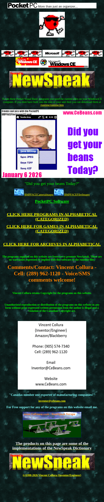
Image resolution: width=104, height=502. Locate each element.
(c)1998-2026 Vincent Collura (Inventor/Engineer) (52, 475)
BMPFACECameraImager (39, 194)
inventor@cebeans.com (52, 400)
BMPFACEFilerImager (77, 194)
